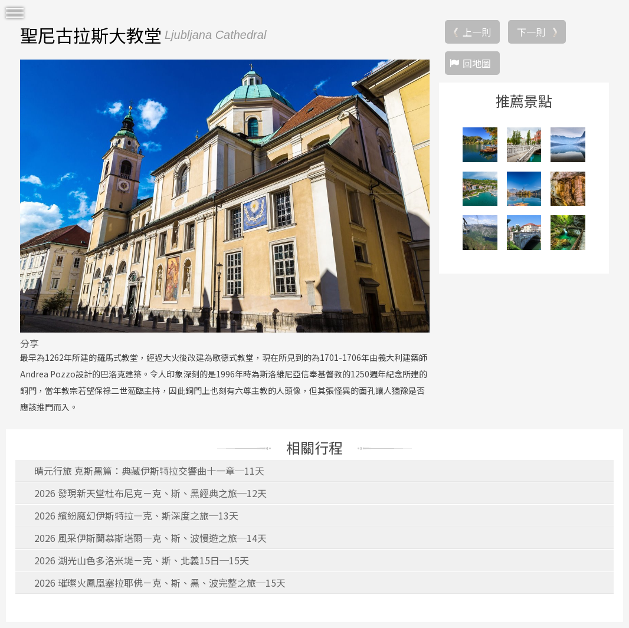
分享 (29, 343)
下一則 (531, 32)
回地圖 (477, 63)
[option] (225, 195)
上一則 (477, 32)
